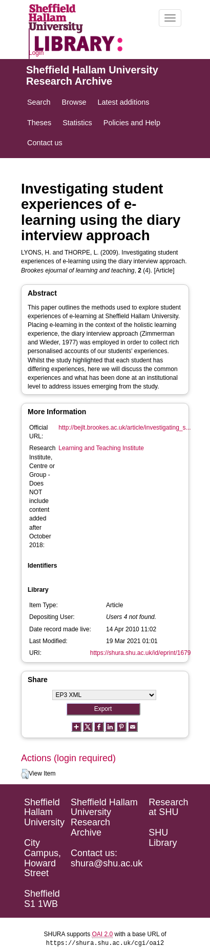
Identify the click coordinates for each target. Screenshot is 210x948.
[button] (25, 774)
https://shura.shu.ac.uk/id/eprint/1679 (140, 652)
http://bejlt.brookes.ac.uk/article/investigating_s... (124, 427)
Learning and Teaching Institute (101, 448)
